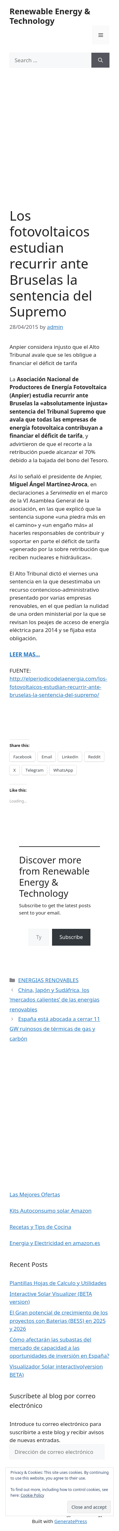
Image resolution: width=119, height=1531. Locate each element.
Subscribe (71, 937)
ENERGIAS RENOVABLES (48, 980)
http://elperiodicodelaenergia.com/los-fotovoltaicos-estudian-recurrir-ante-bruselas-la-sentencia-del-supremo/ (58, 686)
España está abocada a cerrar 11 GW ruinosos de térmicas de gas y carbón (55, 1028)
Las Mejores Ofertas (35, 1194)
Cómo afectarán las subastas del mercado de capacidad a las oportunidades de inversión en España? (59, 1347)
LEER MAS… (25, 654)
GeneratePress (70, 1521)
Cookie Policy (32, 1495)
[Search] (100, 60)
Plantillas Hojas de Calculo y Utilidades (58, 1283)
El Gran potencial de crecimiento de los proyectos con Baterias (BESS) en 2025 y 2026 (59, 1320)
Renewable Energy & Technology (50, 16)
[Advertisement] (59, 145)
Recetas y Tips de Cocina (40, 1226)
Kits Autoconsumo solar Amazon (50, 1210)
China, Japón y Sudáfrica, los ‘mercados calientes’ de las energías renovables (54, 999)
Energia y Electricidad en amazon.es (55, 1243)
